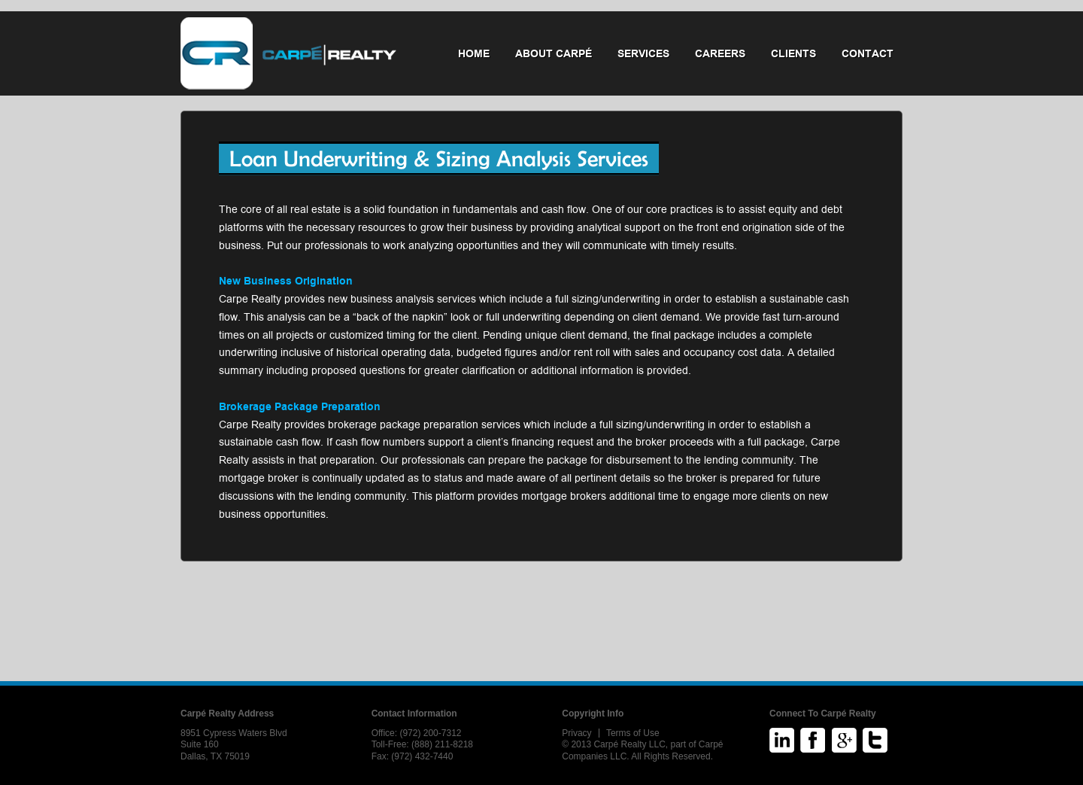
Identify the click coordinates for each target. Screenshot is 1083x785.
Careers (720, 54)
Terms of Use (633, 733)
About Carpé (553, 54)
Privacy (576, 733)
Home (474, 54)
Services (643, 54)
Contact (867, 54)
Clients (793, 54)
